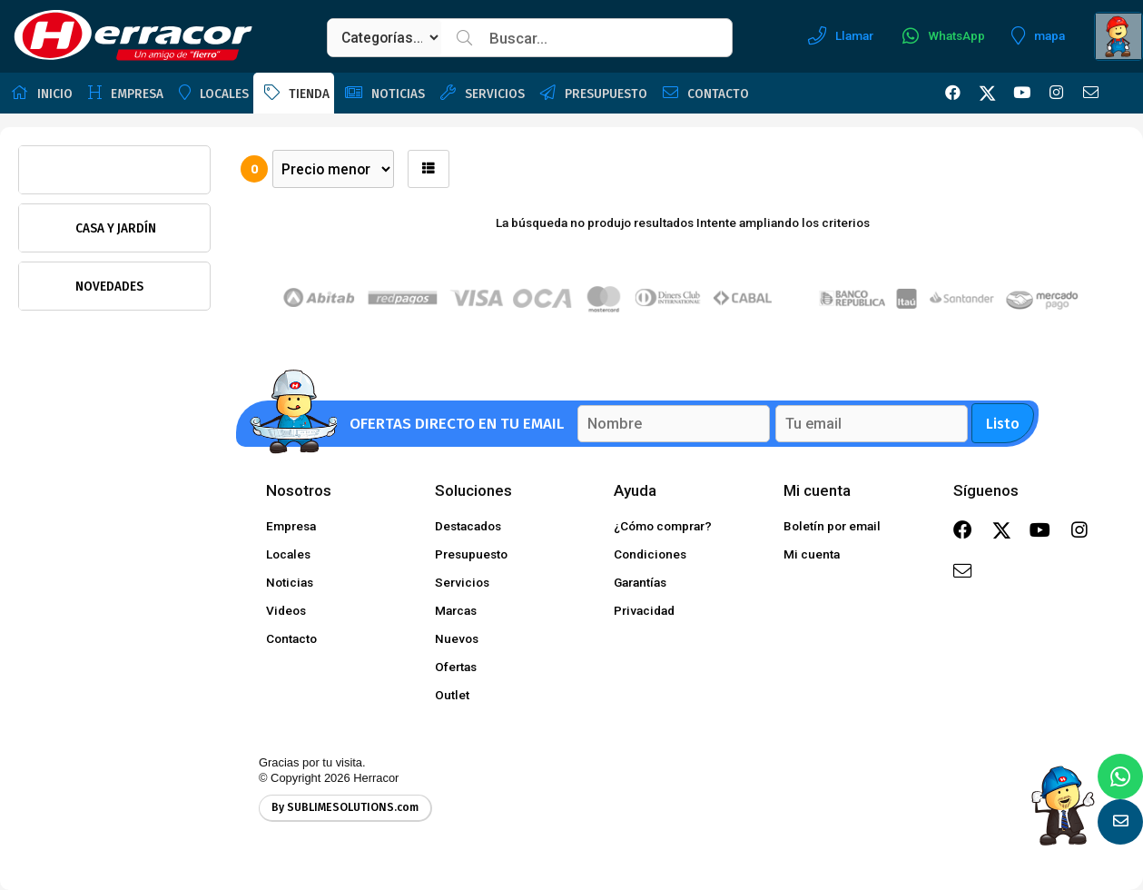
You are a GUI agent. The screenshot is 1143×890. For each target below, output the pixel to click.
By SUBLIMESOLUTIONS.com (345, 807)
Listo (1003, 423)
